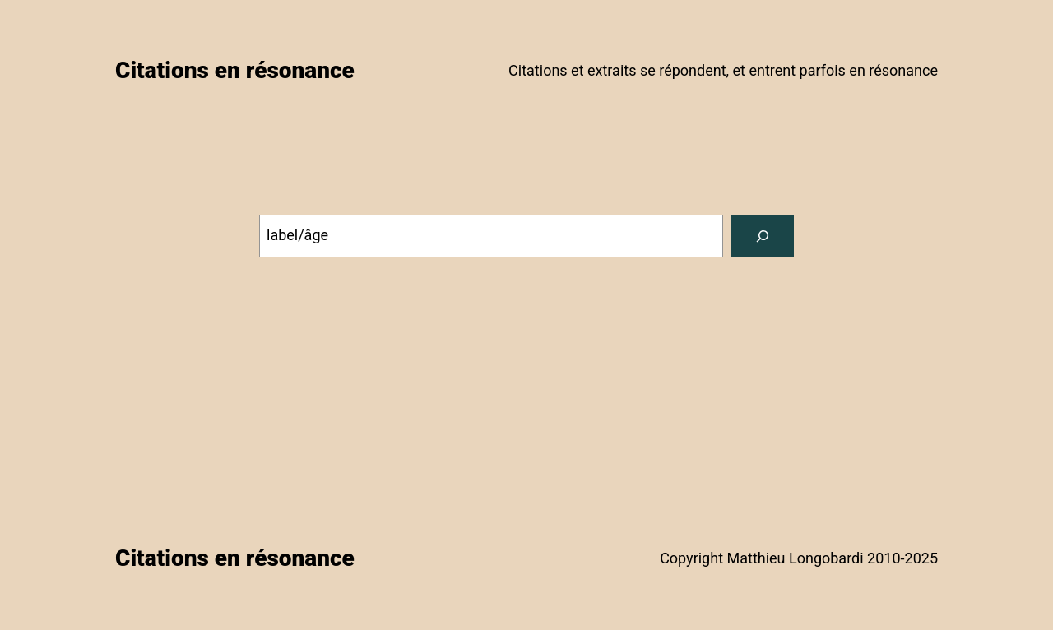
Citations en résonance (235, 70)
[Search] (762, 236)
